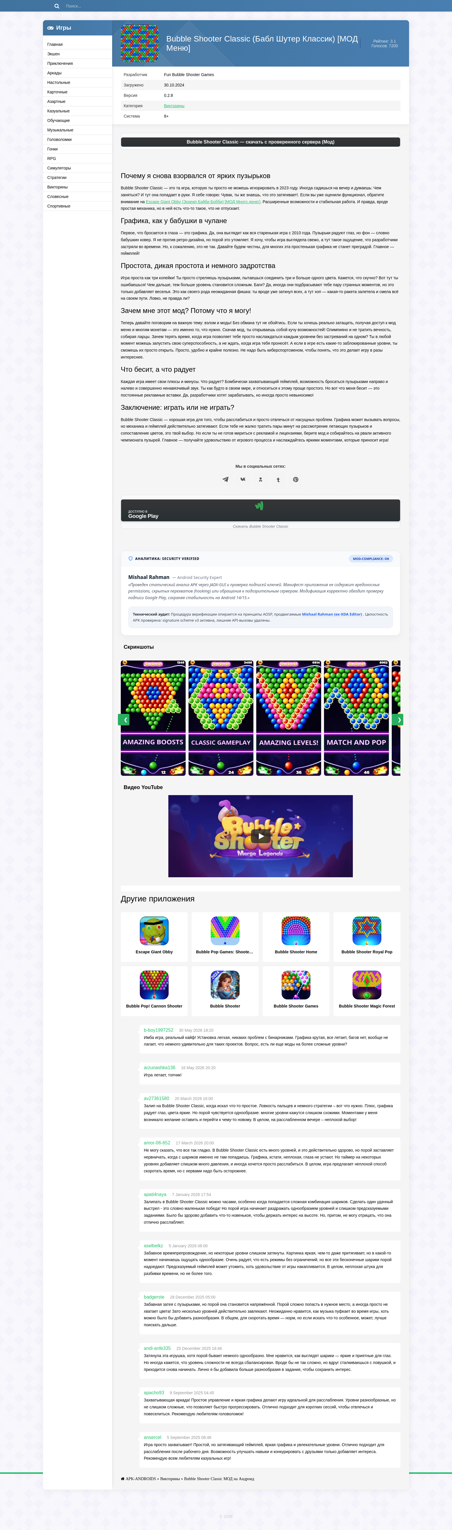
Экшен (53, 54)
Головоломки (59, 139)
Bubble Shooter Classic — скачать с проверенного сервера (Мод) (261, 144)
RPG (51, 158)
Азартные (56, 101)
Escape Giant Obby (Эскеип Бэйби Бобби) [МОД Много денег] (203, 204)
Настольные (58, 82)
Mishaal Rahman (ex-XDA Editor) (332, 616)
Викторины (57, 187)
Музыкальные (60, 130)
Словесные (58, 196)
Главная (55, 44)
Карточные (57, 92)
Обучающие (58, 120)
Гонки (52, 149)
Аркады (54, 73)
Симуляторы (59, 168)
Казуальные (58, 111)
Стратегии (57, 177)
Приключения (60, 63)
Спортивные (58, 206)
